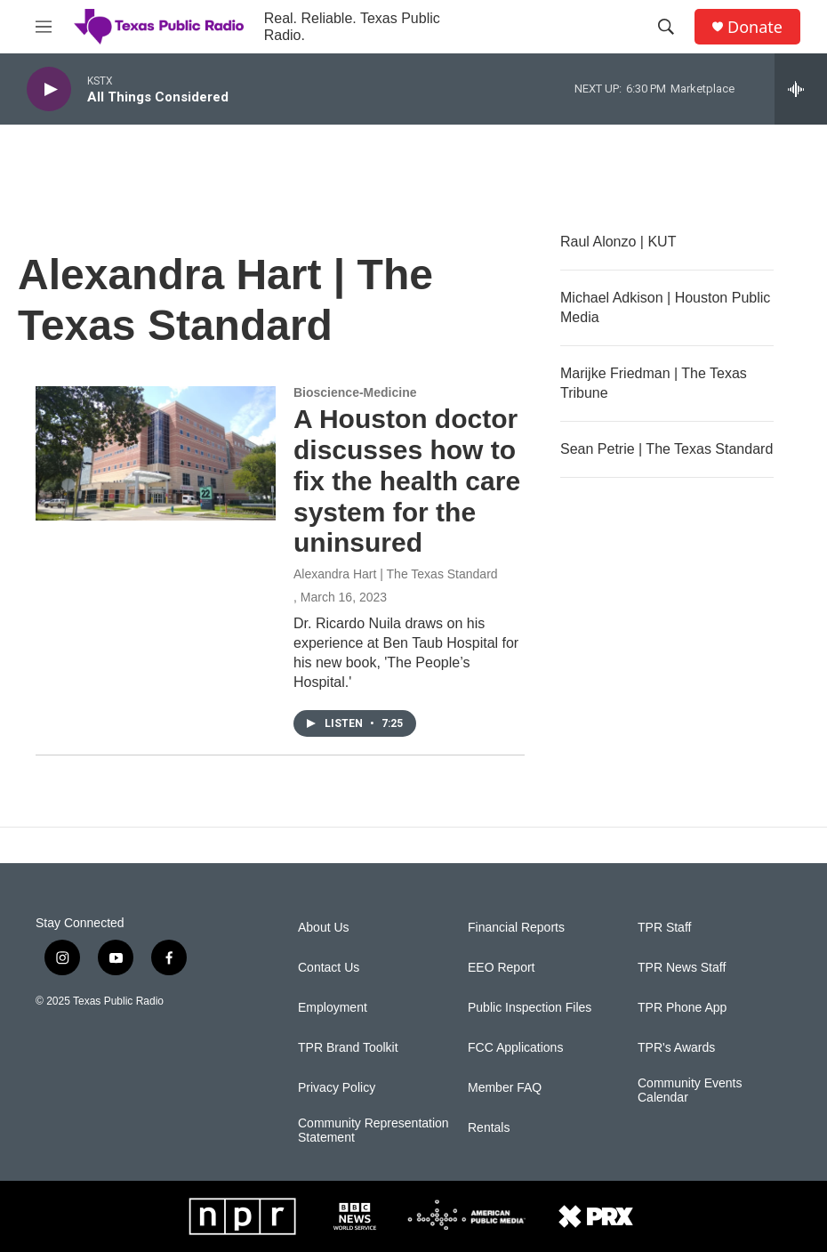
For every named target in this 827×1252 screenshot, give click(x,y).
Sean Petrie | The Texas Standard (666, 448)
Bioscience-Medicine (355, 392)
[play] (49, 89)
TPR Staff (664, 927)
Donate (755, 27)
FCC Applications (515, 1047)
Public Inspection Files (529, 1007)
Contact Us (328, 967)
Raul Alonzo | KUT (618, 241)
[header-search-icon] (666, 27)
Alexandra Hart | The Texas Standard (395, 574)
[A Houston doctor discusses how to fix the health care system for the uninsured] (156, 453)
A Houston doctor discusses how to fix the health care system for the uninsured (406, 480)
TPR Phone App (682, 1007)
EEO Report (501, 967)
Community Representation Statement (373, 1130)
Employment (332, 1007)
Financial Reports (516, 927)
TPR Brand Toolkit (348, 1047)
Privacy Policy (336, 1087)
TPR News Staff (682, 967)
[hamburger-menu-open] (43, 26)
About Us (323, 927)
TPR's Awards (676, 1047)
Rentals (489, 1128)
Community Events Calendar (690, 1090)
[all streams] (801, 89)
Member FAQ (505, 1087)
